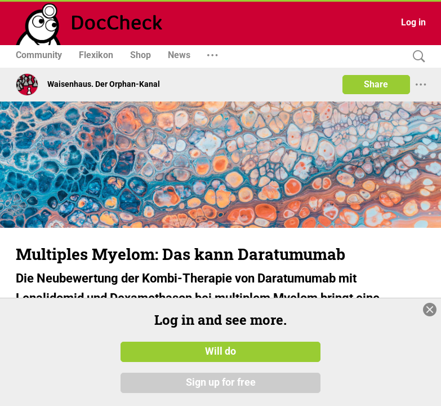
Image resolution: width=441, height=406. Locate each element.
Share (376, 84)
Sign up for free (221, 383)
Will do (220, 351)
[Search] (416, 56)
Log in (413, 22)
